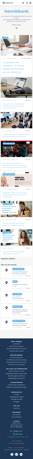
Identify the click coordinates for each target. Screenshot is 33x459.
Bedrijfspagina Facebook (16, 376)
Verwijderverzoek (16, 399)
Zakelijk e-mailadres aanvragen (16, 387)
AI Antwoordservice (16, 357)
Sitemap (26, 450)
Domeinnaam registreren (16, 385)
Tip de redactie (17, 417)
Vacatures (16, 408)
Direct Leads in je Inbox (16, 371)
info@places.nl (18, 431)
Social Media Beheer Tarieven (16, 348)
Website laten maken (16, 351)
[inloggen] (23, 3)
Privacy (10, 447)
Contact (16, 394)
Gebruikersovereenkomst (13, 450)
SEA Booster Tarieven (16, 346)
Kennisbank (17, 414)
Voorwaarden (19, 447)
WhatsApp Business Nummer (16, 362)
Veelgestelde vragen (16, 397)
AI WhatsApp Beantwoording (16, 360)
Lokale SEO (16, 344)
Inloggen (16, 401)
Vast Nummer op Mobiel (16, 364)
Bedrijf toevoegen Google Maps (16, 373)
